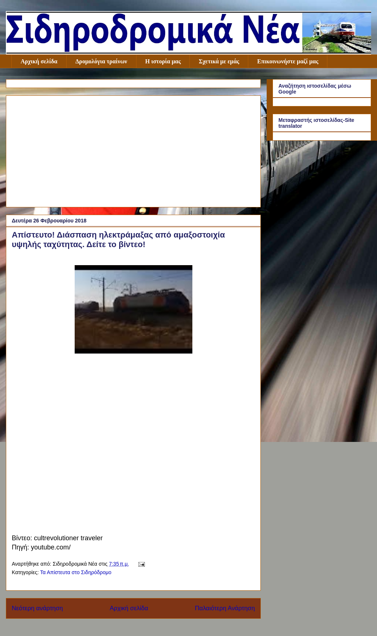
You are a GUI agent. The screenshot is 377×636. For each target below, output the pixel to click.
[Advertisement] (133, 149)
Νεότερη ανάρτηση (37, 608)
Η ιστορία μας (163, 61)
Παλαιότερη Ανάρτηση (225, 608)
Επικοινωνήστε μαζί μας (287, 61)
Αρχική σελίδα (39, 61)
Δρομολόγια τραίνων (101, 61)
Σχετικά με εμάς (219, 61)
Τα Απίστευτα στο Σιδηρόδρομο (75, 572)
